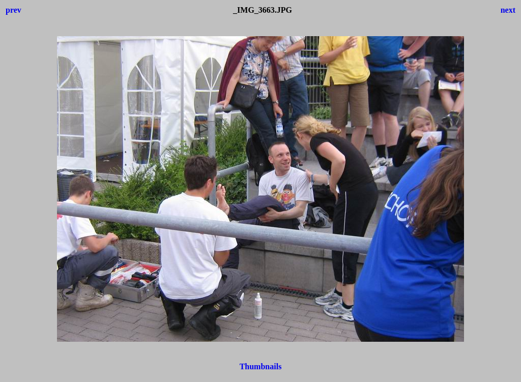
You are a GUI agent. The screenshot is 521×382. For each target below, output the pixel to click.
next (508, 10)
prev (13, 10)
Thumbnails (261, 366)
